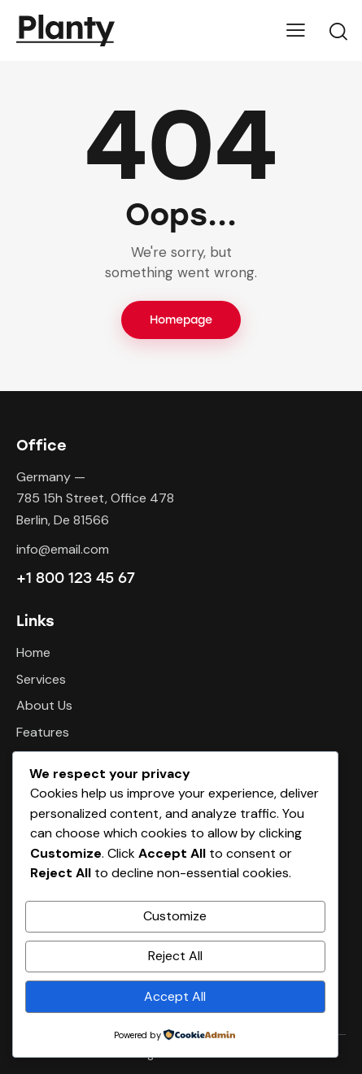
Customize (175, 915)
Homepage (181, 320)
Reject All (175, 955)
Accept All (175, 996)
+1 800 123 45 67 (75, 578)
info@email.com (62, 549)
